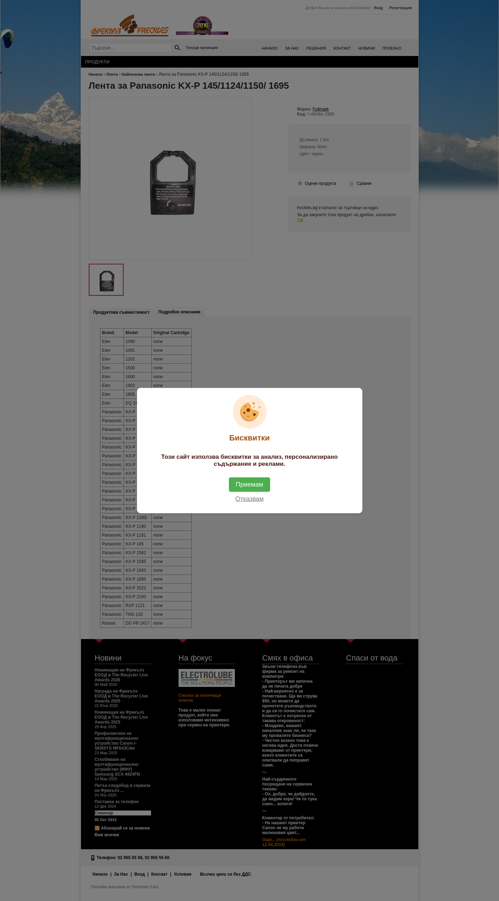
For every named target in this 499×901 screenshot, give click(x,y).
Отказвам (249, 498)
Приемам (249, 484)
